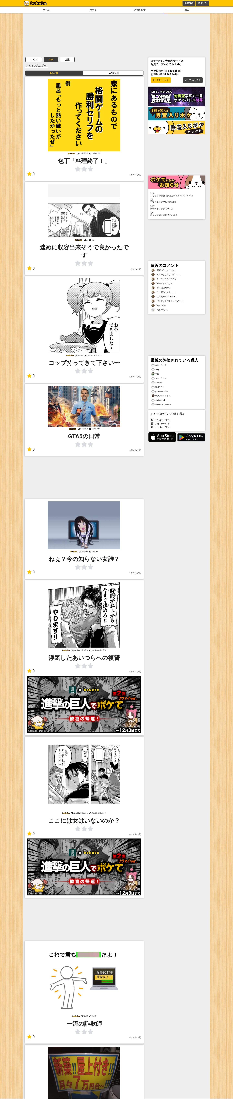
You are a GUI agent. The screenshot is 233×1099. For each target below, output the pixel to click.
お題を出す (140, 10)
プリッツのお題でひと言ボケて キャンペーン (176, 194)
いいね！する (160, 420)
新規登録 (189, 3)
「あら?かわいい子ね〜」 (164, 296)
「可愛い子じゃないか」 (163, 270)
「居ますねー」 (160, 309)
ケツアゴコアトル (161, 395)
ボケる (93, 10)
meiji (155, 369)
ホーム (46, 10)
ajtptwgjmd (158, 400)
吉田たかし (158, 387)
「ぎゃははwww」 (161, 287)
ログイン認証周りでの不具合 (176, 213)
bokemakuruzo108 (161, 404)
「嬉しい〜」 (159, 305)
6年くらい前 (135, 174)
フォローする (160, 423)
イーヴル (157, 382)
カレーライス (159, 365)
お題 (67, 59)
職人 (187, 10)
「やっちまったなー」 (162, 283)
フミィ (33, 59)
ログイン (202, 3)
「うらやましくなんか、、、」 (166, 274)
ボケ (51, 59)
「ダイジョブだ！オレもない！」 (167, 301)
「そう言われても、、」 (163, 292)
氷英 (155, 373)
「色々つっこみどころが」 (164, 279)
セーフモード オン (161, 80)
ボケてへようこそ (193, 80)
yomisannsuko (159, 391)
